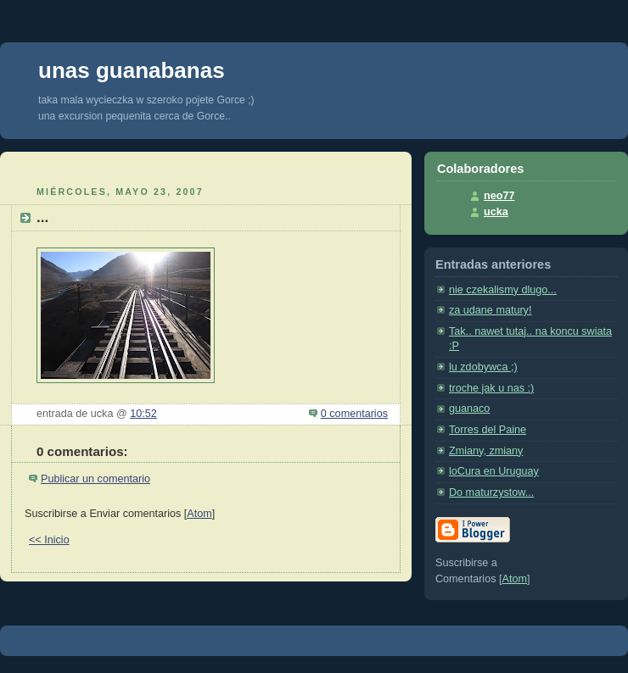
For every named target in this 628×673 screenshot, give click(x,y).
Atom (199, 514)
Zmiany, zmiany (486, 451)
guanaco (469, 408)
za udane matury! (490, 310)
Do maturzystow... (491, 492)
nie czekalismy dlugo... (503, 290)
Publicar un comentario (95, 479)
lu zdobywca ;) (483, 367)
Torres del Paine (487, 430)
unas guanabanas (131, 70)
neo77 (499, 196)
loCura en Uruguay (494, 471)
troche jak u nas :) (491, 388)
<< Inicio (49, 540)
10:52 (143, 414)
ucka (496, 212)
